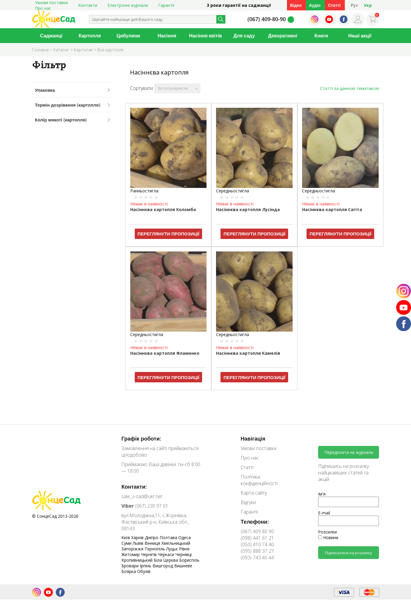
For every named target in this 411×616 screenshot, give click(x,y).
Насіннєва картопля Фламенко (164, 353)
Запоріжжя (133, 549)
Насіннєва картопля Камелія (248, 353)
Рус (354, 5)
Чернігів (149, 554)
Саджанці (51, 35)
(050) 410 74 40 (257, 544)
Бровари (130, 566)
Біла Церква (166, 560)
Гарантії (166, 5)
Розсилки (327, 532)
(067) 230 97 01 (144, 506)
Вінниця (153, 543)
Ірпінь (146, 566)
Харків (138, 537)
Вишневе (183, 566)
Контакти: (134, 486)
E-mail (324, 513)
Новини (328, 537)
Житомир (131, 554)
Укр (368, 5)
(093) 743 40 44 (257, 557)
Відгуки (248, 502)
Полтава (169, 537)
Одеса (184, 537)
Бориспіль (189, 560)
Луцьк (172, 549)
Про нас (43, 8)
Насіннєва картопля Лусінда (248, 209)
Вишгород (163, 566)
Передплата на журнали (348, 452)
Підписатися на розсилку (348, 552)
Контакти (87, 5)
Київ (126, 537)
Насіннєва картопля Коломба (163, 209)
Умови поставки (258, 448)
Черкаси (166, 554)
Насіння (167, 35)
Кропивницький (137, 560)
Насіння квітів (205, 35)
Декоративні (282, 35)
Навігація (253, 438)
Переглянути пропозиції (168, 234)
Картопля (90, 35)
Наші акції (360, 35)
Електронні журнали (127, 5)
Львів (139, 543)
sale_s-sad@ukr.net (141, 496)
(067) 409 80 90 (257, 531)
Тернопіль (155, 549)
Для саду (244, 35)
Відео (295, 5)
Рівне (184, 549)
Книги (321, 35)
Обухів (143, 571)
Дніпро (152, 537)
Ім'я (322, 494)
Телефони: (255, 521)
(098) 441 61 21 (257, 538)
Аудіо (314, 5)
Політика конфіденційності (259, 480)
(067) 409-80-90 (266, 19)
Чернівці (183, 554)
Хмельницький (175, 543)
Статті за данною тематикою (349, 88)
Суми (127, 543)
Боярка (129, 571)
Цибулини (128, 35)
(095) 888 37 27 (257, 551)
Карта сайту (254, 493)
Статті (334, 5)
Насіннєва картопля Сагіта (332, 209)
